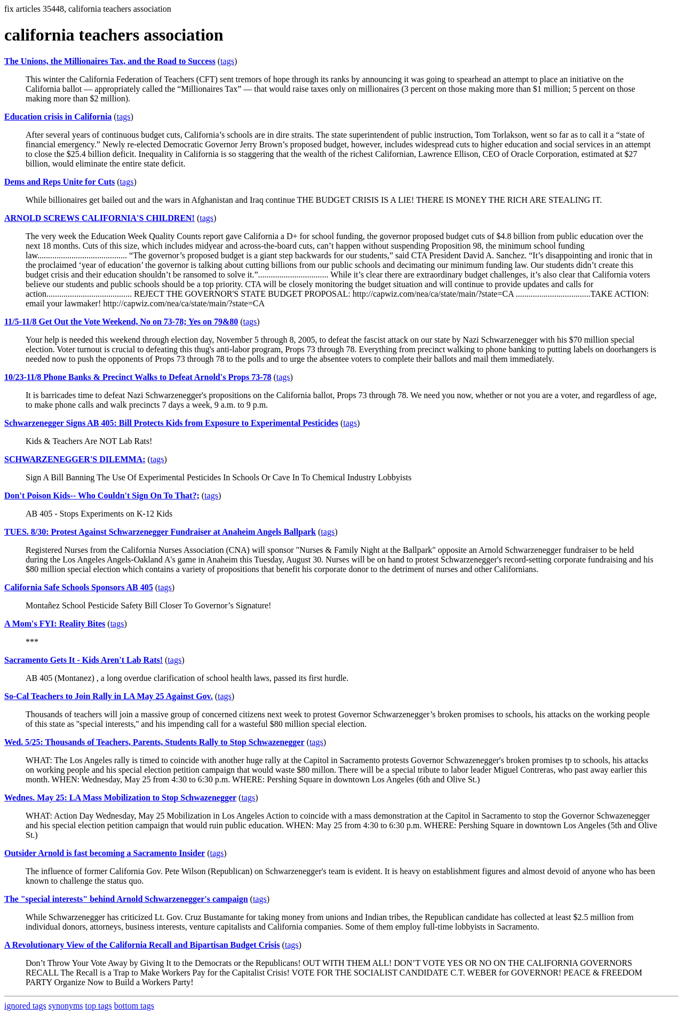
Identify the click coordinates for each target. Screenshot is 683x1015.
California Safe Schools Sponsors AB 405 (78, 587)
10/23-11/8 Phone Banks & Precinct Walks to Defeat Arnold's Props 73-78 (137, 377)
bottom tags (134, 1005)
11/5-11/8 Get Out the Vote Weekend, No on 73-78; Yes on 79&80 (121, 321)
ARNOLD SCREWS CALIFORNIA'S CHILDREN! (99, 218)
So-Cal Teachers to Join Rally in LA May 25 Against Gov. (108, 696)
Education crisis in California (58, 116)
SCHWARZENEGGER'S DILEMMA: (74, 459)
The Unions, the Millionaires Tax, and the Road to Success (110, 61)
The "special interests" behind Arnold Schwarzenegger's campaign (126, 898)
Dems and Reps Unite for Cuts (59, 181)
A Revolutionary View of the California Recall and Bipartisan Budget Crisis (142, 944)
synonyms (66, 1005)
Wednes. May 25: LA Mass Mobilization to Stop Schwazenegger (120, 797)
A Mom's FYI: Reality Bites (54, 623)
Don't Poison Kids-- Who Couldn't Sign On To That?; (102, 495)
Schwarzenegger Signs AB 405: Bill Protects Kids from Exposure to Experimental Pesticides (171, 422)
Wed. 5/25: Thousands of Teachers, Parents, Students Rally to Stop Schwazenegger (154, 742)
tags (227, 61)
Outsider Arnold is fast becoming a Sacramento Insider (104, 853)
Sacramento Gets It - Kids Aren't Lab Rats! (83, 659)
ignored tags (25, 1005)
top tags (98, 1005)
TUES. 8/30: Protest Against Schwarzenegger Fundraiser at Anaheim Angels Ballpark (160, 531)
